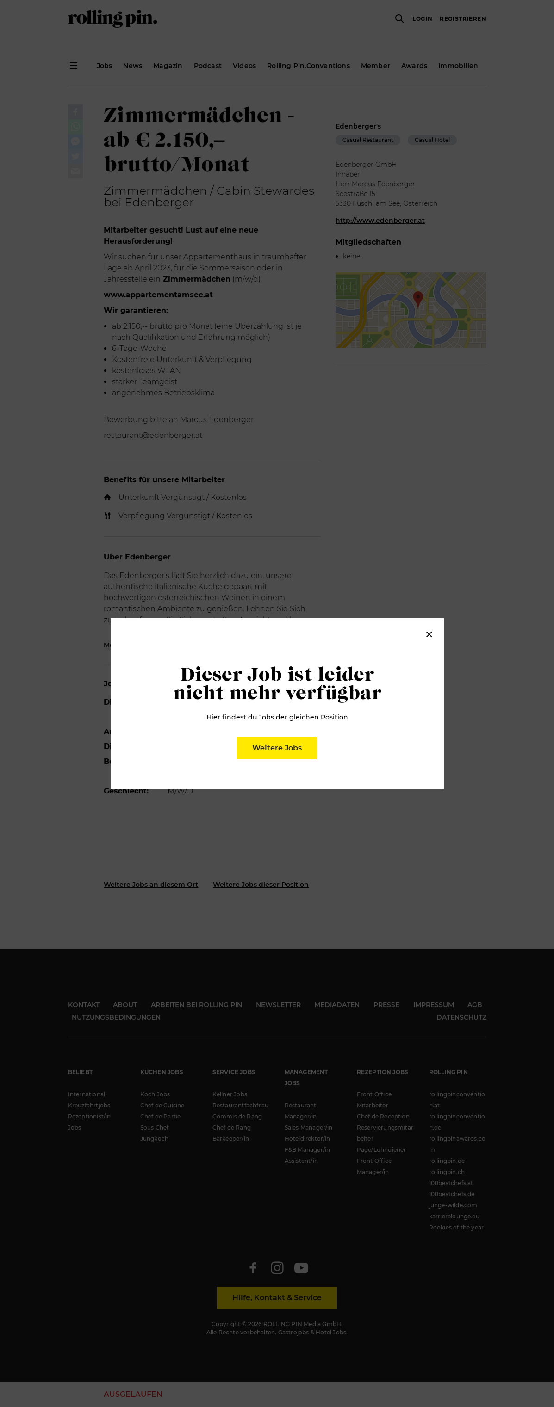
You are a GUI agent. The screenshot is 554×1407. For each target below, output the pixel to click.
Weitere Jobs (277, 747)
